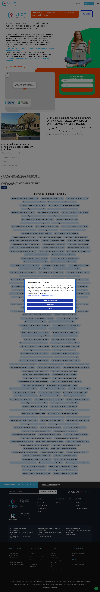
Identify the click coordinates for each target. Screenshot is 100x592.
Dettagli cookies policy (33, 295)
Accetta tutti (50, 304)
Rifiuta (50, 308)
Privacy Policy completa (48, 295)
